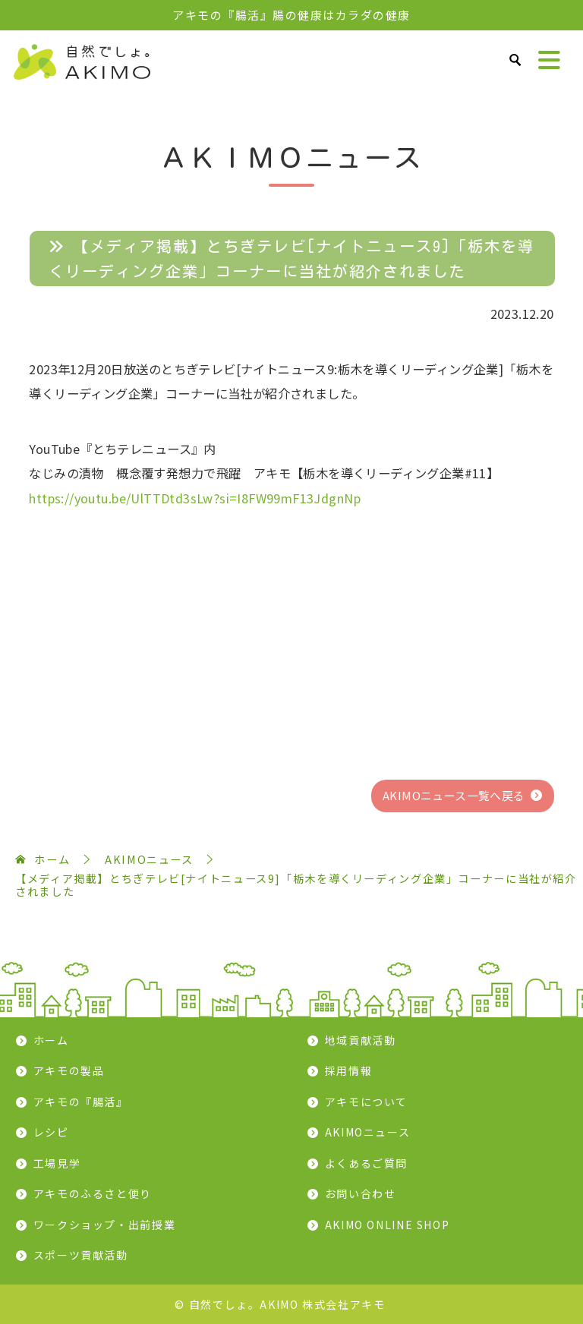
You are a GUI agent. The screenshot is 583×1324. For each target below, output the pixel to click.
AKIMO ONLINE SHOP (387, 1224)
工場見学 (57, 1163)
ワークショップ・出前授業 (104, 1224)
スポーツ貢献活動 (80, 1255)
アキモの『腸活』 (80, 1101)
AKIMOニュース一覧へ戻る (454, 795)
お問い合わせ (360, 1193)
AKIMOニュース (368, 1132)
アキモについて (366, 1101)
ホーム (51, 1040)
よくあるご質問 (366, 1163)
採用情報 (349, 1070)
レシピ (51, 1132)
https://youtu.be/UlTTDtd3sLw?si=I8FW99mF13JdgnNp (195, 498)
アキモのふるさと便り (92, 1193)
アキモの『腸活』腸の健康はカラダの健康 (291, 15)
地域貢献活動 (360, 1040)
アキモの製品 (69, 1070)
